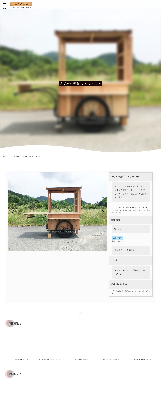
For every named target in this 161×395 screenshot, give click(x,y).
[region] (57, 216)
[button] (12, 212)
